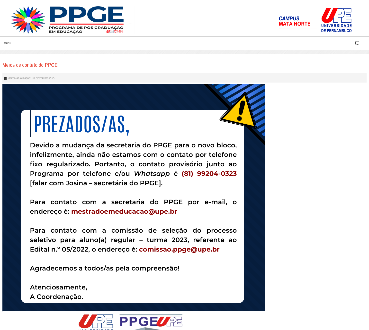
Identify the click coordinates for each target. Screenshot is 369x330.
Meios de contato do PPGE (30, 64)
